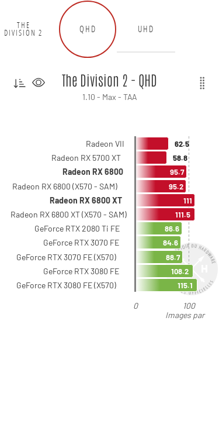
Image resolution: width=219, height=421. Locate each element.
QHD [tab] (87, 29)
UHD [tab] (146, 29)
